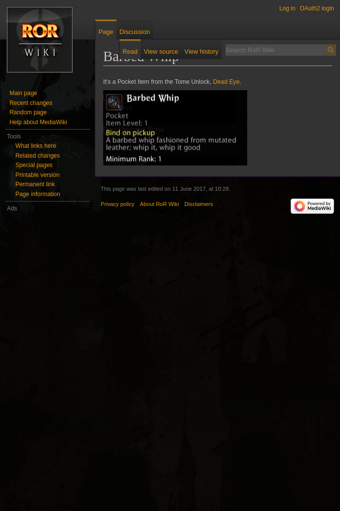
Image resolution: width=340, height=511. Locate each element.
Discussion (134, 31)
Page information (37, 194)
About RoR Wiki (159, 204)
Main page (23, 93)
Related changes (37, 155)
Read (130, 51)
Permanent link (35, 184)
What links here (35, 145)
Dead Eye (226, 81)
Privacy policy (117, 204)
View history (202, 51)
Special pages (33, 165)
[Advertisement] (47, 361)
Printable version (37, 174)
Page (105, 31)
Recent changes (30, 103)
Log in (287, 8)
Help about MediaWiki (38, 122)
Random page (27, 112)
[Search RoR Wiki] (275, 49)
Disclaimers (199, 204)
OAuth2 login (317, 8)
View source (161, 51)
